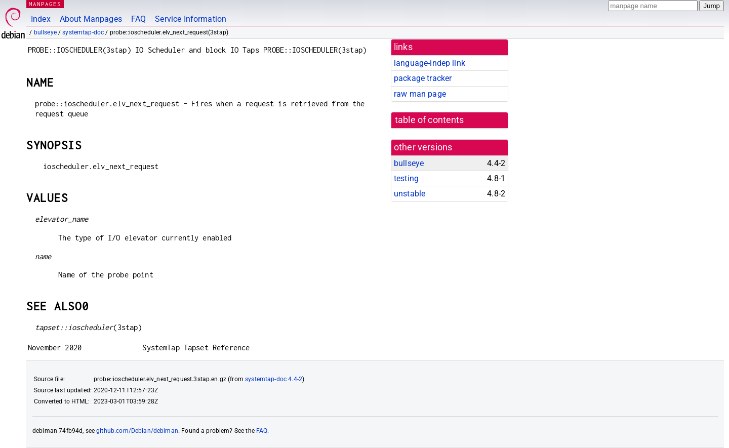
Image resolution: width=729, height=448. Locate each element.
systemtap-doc (83, 32)
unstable (409, 193)
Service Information (190, 19)
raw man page (420, 94)
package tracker (423, 78)
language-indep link (429, 63)
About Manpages (91, 19)
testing (406, 178)
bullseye (45, 32)
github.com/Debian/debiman (137, 430)
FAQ (138, 19)
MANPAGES (45, 4)
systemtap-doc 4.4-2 (273, 379)
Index (41, 19)
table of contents (429, 120)
